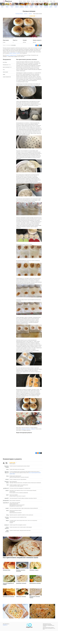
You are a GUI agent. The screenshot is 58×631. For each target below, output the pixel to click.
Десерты (28, 1)
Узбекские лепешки (21, 596)
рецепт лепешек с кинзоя (15, 53)
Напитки (43, 1)
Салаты (47, 1)
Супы (54, 1)
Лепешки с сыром (34, 570)
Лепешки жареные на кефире (8, 584)
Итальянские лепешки (35, 583)
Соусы (51, 1)
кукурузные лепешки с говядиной (28, 428)
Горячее (24, 1)
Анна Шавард (13, 45)
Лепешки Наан (6, 570)
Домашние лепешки (21, 583)
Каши (40, 1)
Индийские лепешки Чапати (35, 597)
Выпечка (20, 1)
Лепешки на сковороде (8, 596)
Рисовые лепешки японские (20, 571)
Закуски (37, 1)
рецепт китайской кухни (11, 55)
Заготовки (32, 1)
